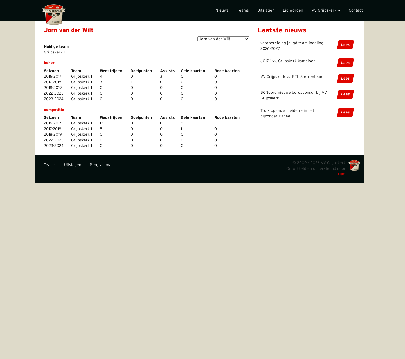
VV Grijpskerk (326, 10)
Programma (100, 165)
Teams (243, 10)
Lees (345, 45)
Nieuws (222, 10)
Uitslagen (265, 10)
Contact (356, 10)
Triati (341, 174)
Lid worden (293, 10)
